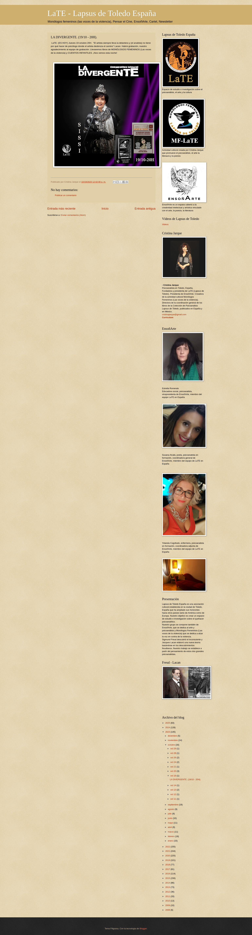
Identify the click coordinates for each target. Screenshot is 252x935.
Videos (165, 224)
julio (170, 813)
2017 (168, 869)
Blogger (143, 928)
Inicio (105, 208)
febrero (171, 836)
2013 (168, 887)
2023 (168, 732)
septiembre (173, 804)
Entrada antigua (145, 208)
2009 (168, 905)
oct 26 (173, 757)
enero (171, 841)
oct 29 (173, 748)
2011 (168, 896)
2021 (168, 851)
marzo (171, 832)
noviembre (173, 740)
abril (170, 827)
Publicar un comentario (66, 195)
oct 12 (173, 794)
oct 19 (173, 775)
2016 (168, 873)
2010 (168, 901)
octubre (171, 745)
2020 (168, 855)
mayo (171, 823)
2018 (168, 864)
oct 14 (173, 785)
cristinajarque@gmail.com (174, 314)
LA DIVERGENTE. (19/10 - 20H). (185, 779)
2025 (168, 723)
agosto (171, 809)
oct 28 (173, 753)
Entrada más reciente (61, 208)
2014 (168, 883)
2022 (168, 846)
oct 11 (173, 799)
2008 (168, 910)
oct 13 (173, 790)
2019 (168, 860)
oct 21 (173, 766)
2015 (168, 878)
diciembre (172, 736)
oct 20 (173, 771)
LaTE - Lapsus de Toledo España (101, 13)
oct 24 (173, 762)
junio (170, 818)
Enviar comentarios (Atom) (73, 215)
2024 (168, 727)
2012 (168, 892)
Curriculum (167, 317)
